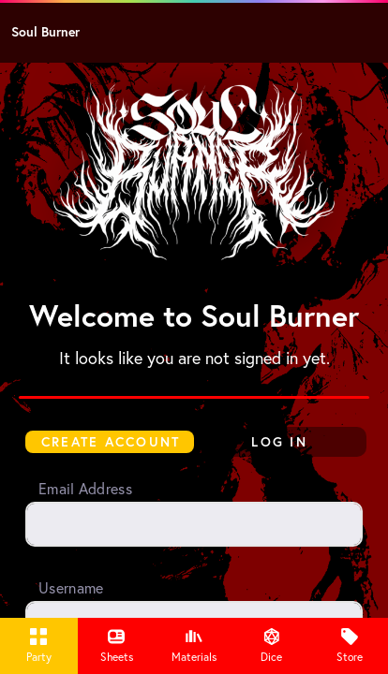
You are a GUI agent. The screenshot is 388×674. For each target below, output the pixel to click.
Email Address (85, 488)
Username (70, 588)
